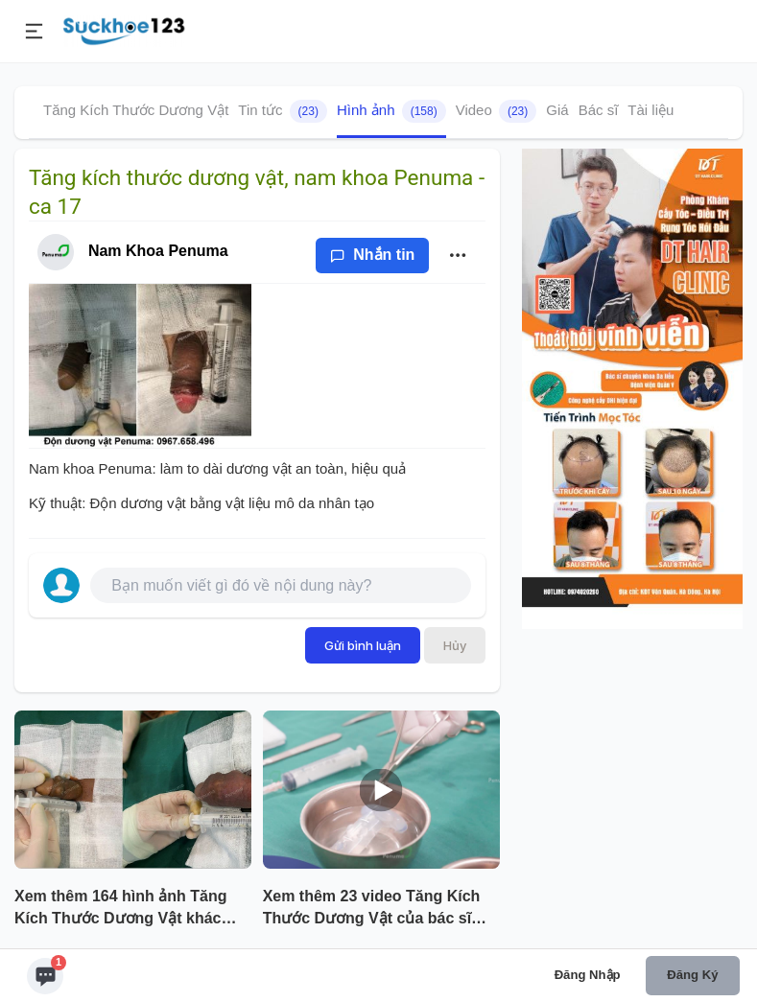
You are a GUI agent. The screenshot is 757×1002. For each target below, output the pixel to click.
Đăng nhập (588, 974)
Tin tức (282, 111)
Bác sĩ (599, 110)
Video (496, 111)
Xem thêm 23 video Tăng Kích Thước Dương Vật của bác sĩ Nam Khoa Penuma (372, 909)
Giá (557, 110)
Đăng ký (692, 974)
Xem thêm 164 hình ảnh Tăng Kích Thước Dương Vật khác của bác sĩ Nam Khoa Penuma (123, 909)
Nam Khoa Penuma (158, 251)
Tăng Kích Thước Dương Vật (135, 110)
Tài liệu (650, 110)
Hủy (454, 645)
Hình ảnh (391, 111)
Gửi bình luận (362, 645)
